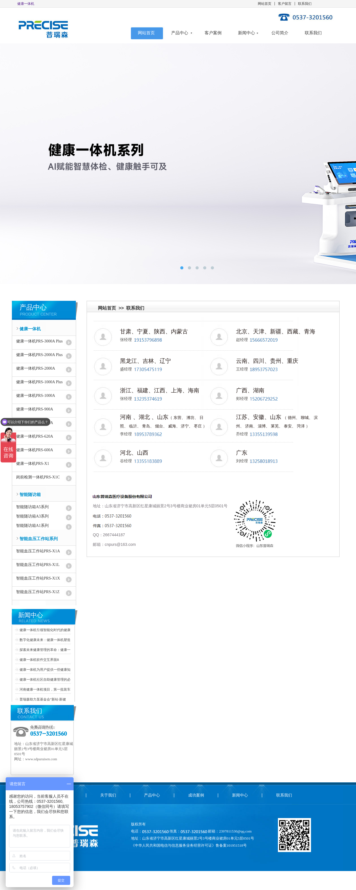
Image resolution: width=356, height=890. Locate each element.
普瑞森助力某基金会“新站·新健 (43, 699)
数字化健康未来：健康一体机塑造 (45, 640)
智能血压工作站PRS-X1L (37, 565)
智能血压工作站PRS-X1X (38, 578)
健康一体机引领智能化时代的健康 (45, 630)
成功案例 (196, 795)
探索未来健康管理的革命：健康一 (45, 650)
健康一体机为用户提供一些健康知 (45, 670)
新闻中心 (246, 33)
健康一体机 (30, 329)
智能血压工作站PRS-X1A (38, 551)
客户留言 (284, 4)
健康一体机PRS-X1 (32, 463)
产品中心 (179, 33)
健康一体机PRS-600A (34, 450)
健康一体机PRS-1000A (35, 395)
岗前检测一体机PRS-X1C (38, 477)
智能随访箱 (30, 494)
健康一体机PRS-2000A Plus (39, 355)
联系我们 (305, 4)
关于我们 (108, 795)
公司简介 (279, 33)
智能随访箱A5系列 (32, 507)
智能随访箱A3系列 (32, 516)
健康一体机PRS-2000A (35, 368)
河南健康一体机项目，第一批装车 (45, 689)
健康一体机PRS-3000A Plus (39, 341)
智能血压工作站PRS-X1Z (37, 592)
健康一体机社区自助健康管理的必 (45, 680)
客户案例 (213, 33)
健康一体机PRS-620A (34, 436)
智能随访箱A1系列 (32, 525)
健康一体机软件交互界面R (39, 660)
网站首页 (264, 4)
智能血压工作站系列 (39, 538)
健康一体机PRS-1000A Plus (39, 382)
